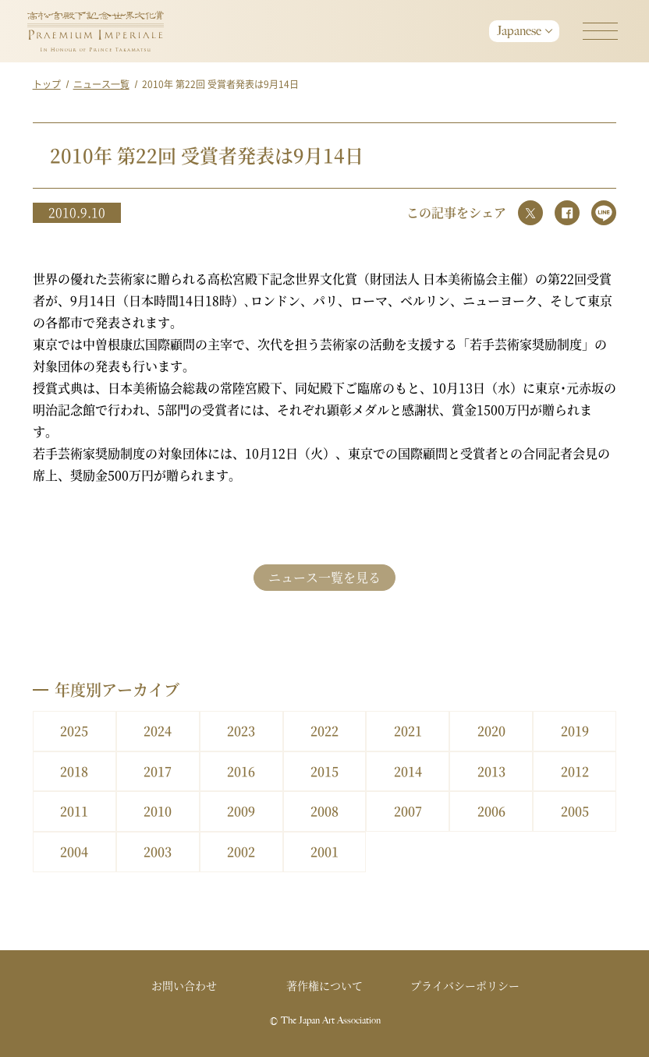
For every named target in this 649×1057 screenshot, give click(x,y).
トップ (47, 83)
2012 (575, 771)
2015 (324, 771)
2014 (408, 771)
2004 (74, 852)
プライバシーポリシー (465, 985)
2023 (241, 731)
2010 (158, 811)
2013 (491, 771)
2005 (575, 811)
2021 (408, 731)
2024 (158, 731)
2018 (74, 771)
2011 (74, 811)
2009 (241, 811)
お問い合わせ (184, 985)
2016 (241, 771)
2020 (491, 731)
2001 (324, 852)
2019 (575, 731)
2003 (158, 852)
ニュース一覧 (101, 83)
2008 (324, 811)
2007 (408, 811)
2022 (324, 731)
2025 (74, 731)
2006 (491, 811)
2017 (158, 771)
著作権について (324, 985)
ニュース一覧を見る (324, 577)
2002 (241, 852)
